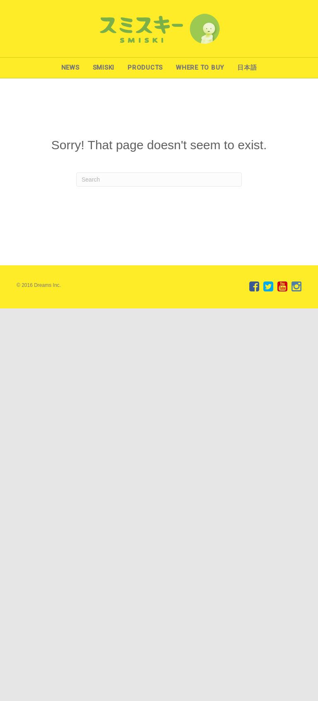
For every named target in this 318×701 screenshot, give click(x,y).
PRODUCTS (145, 67)
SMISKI (104, 67)
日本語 (247, 67)
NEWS (70, 67)
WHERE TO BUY (200, 67)
